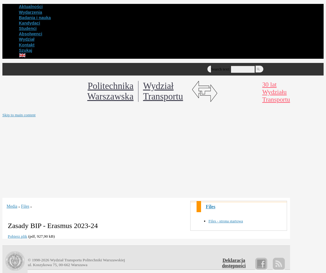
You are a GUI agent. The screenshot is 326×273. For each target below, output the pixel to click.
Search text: (220, 69)
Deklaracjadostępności (234, 263)
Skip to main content (19, 115)
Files (210, 206)
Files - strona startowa (226, 221)
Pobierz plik (17, 236)
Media (12, 206)
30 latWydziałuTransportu (276, 92)
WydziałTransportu (163, 91)
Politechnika (110, 91)
